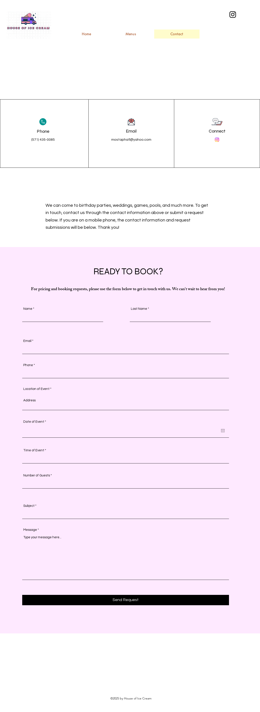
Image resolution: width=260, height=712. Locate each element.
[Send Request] (125, 600)
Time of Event (33, 450)
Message (30, 529)
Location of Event (36, 389)
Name (27, 308)
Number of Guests (36, 475)
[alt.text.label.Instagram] (232, 14)
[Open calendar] (223, 430)
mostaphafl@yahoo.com (131, 139)
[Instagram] (217, 139)
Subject (29, 505)
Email (27, 341)
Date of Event (35, 421)
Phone (28, 365)
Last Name (139, 308)
